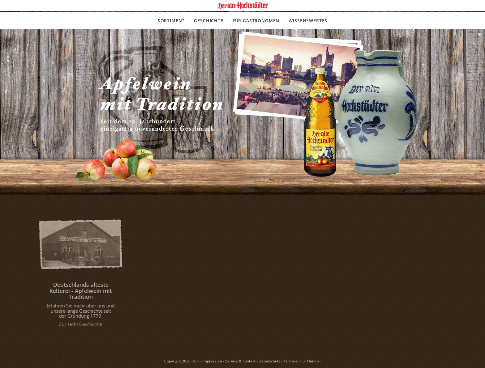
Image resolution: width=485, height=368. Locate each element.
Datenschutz (269, 361)
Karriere (290, 361)
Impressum (212, 361)
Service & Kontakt (240, 361)
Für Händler (311, 361)
